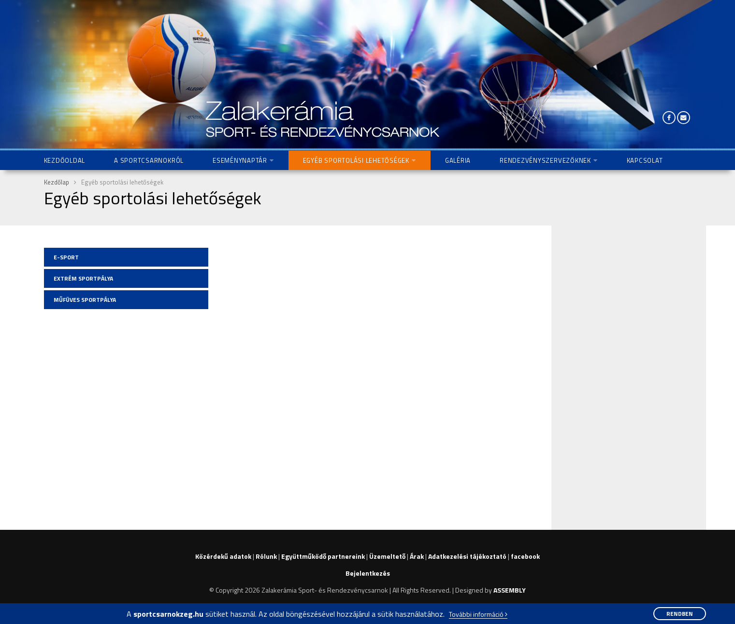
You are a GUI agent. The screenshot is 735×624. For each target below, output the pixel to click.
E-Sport (66, 257)
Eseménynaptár (240, 160)
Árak (417, 556)
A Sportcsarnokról (149, 160)
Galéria (458, 160)
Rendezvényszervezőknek (545, 160)
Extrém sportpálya (83, 278)
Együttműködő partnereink (323, 556)
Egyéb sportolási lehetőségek (356, 160)
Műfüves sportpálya (85, 299)
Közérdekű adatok (223, 556)
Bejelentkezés (368, 573)
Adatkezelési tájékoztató (467, 556)
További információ (478, 614)
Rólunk (266, 556)
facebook (525, 556)
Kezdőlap (56, 182)
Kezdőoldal (65, 160)
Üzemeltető (387, 556)
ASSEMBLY (509, 590)
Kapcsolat (645, 160)
